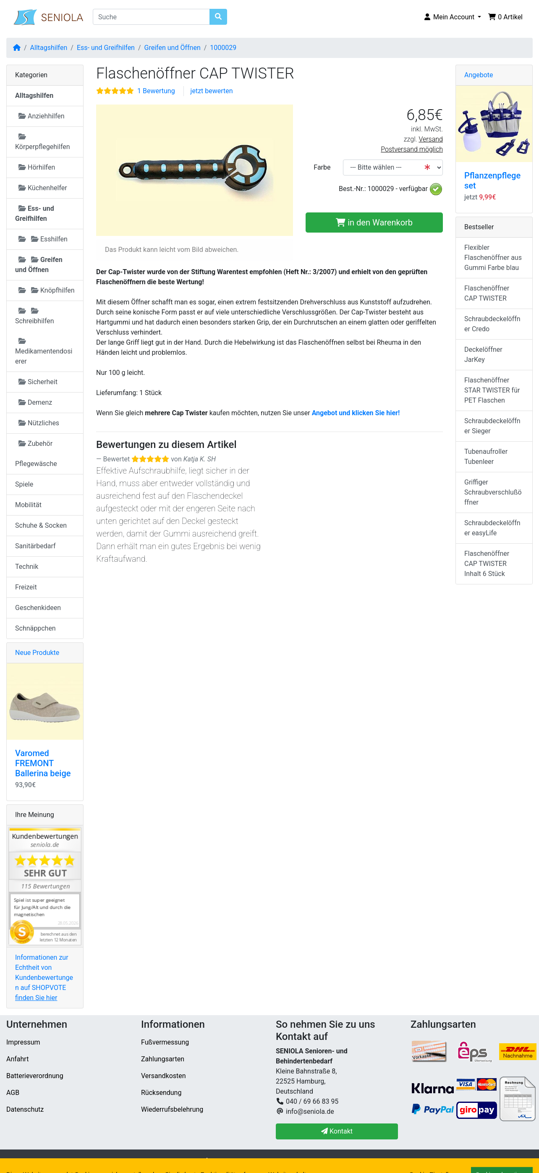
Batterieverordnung (34, 1076)
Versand (431, 139)
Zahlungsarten (162, 1059)
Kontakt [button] (337, 1131)
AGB (12, 1093)
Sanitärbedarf (35, 546)
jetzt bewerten (212, 91)
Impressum (23, 1042)
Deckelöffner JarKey (483, 355)
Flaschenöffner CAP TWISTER (486, 293)
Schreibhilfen (34, 316)
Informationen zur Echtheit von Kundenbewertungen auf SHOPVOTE (44, 977)
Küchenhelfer (42, 188)
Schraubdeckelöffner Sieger (492, 426)
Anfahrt (17, 1059)
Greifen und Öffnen (172, 48)
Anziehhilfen (41, 116)
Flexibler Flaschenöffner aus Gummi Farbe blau (493, 258)
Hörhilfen (36, 167)
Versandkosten (163, 1076)
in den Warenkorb (374, 222)
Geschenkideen (38, 608)
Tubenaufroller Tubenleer (486, 457)
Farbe (322, 167)
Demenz (35, 402)
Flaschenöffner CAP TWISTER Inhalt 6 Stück (486, 564)
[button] (452, 17)
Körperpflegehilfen (42, 142)
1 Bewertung (156, 91)
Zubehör (35, 444)
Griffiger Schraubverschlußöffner (493, 492)
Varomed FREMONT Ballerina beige (43, 763)
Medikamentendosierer (43, 351)
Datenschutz (25, 1109)
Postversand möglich (412, 149)
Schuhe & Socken (41, 525)
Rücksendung (161, 1093)
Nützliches (38, 423)
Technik (26, 567)
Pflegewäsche (36, 464)
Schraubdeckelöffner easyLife (492, 528)
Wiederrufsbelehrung (172, 1109)
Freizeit (26, 587)
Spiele (24, 484)
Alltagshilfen (49, 48)
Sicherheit (38, 382)
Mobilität (28, 505)
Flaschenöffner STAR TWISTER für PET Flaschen (492, 390)
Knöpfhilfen (46, 290)
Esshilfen (43, 239)
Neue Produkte (37, 653)
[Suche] (151, 17)
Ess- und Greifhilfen (106, 48)
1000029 (223, 48)
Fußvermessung (165, 1042)
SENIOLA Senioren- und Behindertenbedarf (144, 1161)
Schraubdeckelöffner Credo (492, 324)
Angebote (478, 75)
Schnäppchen (35, 628)
